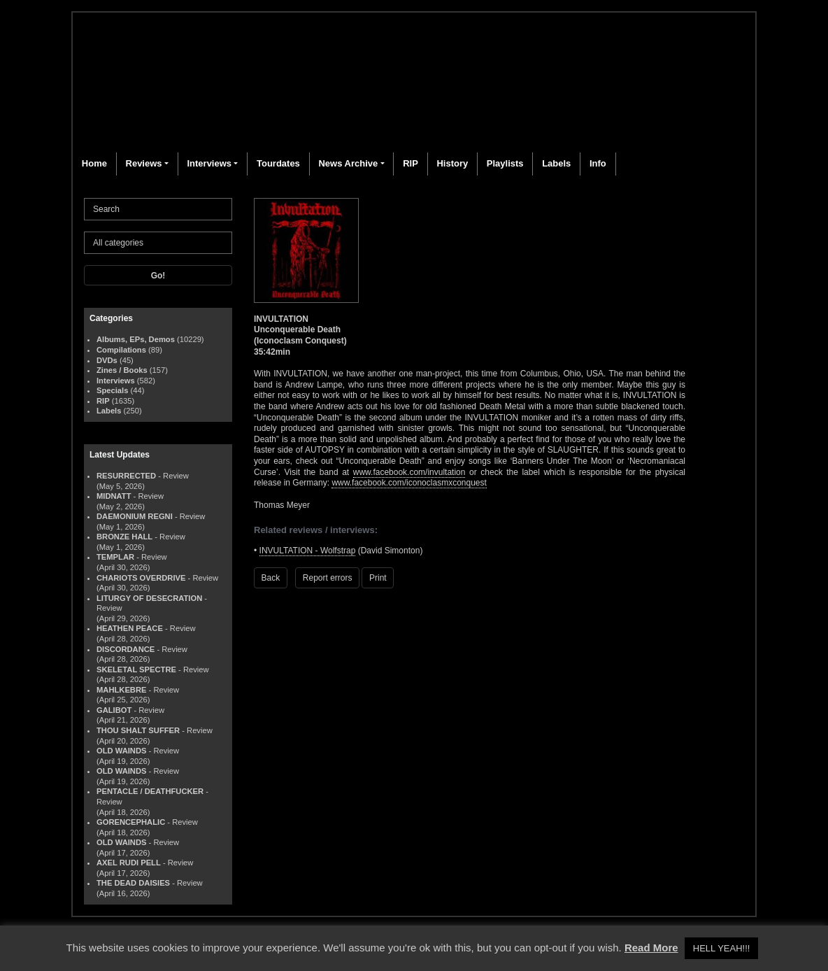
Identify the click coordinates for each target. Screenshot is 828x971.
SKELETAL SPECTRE (136, 669)
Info (598, 163)
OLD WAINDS (121, 750)
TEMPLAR (115, 557)
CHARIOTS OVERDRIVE (141, 578)
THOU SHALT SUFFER (138, 730)
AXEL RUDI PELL (129, 862)
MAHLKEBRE (121, 690)
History (452, 163)
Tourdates (278, 163)
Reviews (144, 163)
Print (378, 578)
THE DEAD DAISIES (133, 883)
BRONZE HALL (124, 536)
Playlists (505, 163)
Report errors (327, 578)
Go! (158, 276)
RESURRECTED (126, 476)
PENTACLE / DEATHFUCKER (150, 791)
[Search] (158, 209)
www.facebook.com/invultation (409, 472)
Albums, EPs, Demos (136, 339)
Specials (112, 390)
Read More (651, 948)
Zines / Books (122, 370)
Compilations (121, 350)
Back (271, 578)
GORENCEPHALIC (131, 822)
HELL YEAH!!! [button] (721, 948)
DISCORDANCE (126, 649)
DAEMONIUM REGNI (135, 516)
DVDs (107, 360)
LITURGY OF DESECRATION (149, 598)
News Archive (348, 163)
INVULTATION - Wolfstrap (307, 550)
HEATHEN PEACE (130, 628)
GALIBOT (114, 710)
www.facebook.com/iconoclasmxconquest (408, 483)
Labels (556, 163)
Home (94, 163)
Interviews (209, 163)
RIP (410, 163)
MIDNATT (114, 496)
